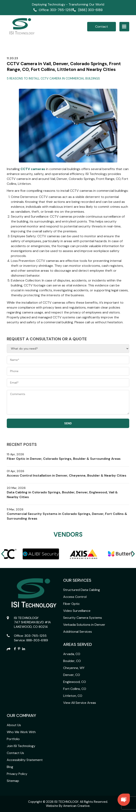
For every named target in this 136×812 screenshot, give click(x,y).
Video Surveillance (76, 611)
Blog (10, 767)
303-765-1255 (35, 636)
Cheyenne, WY (74, 668)
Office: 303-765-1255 (56, 10)
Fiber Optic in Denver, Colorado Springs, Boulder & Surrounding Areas (64, 459)
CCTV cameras (33, 169)
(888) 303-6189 (90, 10)
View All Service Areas (79, 703)
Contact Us (15, 753)
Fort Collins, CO (74, 689)
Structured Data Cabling (81, 590)
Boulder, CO (72, 661)
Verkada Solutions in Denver (84, 624)
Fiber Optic (71, 604)
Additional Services (77, 631)
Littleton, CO (72, 696)
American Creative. (76, 806)
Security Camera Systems (82, 618)
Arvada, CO (71, 654)
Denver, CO (71, 675)
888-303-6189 (37, 640)
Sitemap (13, 781)
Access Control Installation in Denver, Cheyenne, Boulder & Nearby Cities (66, 475)
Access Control (75, 597)
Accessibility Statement (25, 760)
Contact (101, 26)
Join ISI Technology (21, 746)
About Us (14, 725)
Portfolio (13, 739)
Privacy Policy (17, 774)
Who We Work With (21, 732)
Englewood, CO (74, 682)
